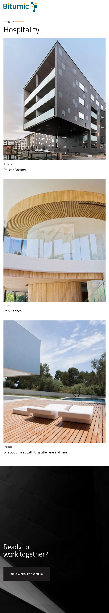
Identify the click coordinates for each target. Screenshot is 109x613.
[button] (102, 7)
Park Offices (12, 311)
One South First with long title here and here (35, 452)
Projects (7, 164)
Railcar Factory (14, 169)
